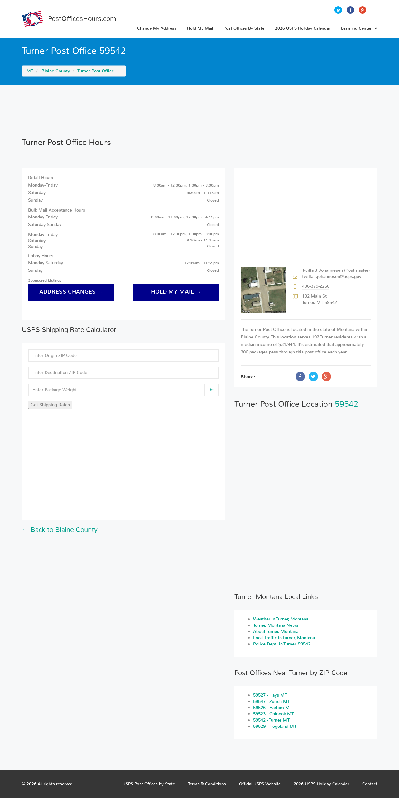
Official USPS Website (260, 783)
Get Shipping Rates (50, 405)
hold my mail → (176, 291)
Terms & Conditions (207, 783)
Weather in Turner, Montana (280, 619)
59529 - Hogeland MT (274, 726)
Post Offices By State (244, 28)
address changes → (71, 291)
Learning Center (359, 28)
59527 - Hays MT (270, 695)
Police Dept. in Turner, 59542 (281, 644)
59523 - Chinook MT (273, 714)
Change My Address (156, 28)
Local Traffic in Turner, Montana (284, 638)
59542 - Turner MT (271, 720)
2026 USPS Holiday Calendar (302, 28)
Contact (369, 783)
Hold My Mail (200, 28)
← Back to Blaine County (60, 529)
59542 (346, 404)
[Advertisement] (199, 111)
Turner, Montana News (275, 625)
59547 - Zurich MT (271, 701)
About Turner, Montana (275, 632)
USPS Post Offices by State (149, 783)
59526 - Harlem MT (272, 708)
